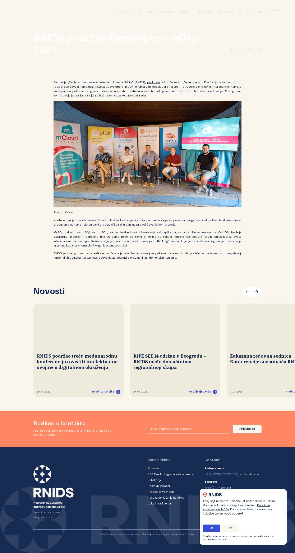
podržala (153, 82)
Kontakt (226, 11)
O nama (125, 11)
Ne (230, 528)
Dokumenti (155, 468)
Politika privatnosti (161, 492)
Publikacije (155, 480)
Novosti (205, 11)
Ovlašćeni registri (175, 11)
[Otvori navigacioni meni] (275, 11)
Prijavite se (247, 429)
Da (211, 528)
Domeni (145, 11)
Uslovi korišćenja (159, 503)
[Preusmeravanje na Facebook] (231, 51)
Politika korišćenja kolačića (166, 498)
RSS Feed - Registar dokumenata (170, 474)
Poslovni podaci (159, 486)
